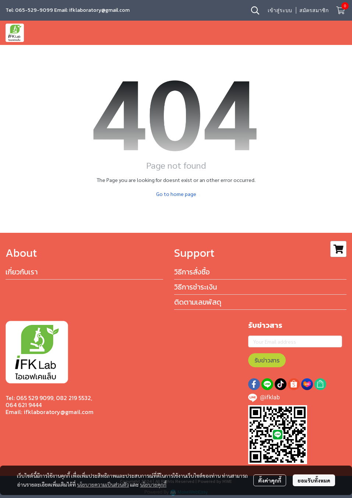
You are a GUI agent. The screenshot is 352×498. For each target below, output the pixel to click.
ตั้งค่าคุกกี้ (269, 480)
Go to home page (176, 193)
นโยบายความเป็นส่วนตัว (103, 484)
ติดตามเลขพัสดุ (197, 302)
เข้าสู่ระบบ (280, 10)
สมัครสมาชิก (313, 10)
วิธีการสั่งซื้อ (192, 271)
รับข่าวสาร (266, 360)
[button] (255, 10)
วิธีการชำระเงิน (195, 286)
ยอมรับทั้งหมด (314, 480)
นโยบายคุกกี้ (153, 484)
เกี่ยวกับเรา (22, 271)
